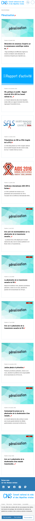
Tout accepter (7, 517)
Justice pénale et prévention (13, 368)
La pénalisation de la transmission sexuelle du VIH (15, 281)
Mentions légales (17, 504)
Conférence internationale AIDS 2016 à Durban (17, 187)
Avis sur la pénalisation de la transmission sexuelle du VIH (14, 327)
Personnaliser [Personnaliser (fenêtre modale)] (28, 517)
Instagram (20, 487)
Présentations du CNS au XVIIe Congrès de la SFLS (17, 141)
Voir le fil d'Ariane (5, 10)
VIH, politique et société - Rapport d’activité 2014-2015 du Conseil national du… (15, 94)
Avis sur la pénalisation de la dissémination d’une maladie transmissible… (14, 461)
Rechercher (28, 2)
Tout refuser (17, 517)
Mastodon (25, 487)
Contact (3, 504)
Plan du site (9, 504)
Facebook (14, 487)
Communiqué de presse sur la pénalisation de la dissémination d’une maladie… (17, 413)
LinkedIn (3, 487)
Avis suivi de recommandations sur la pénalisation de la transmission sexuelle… (16, 234)
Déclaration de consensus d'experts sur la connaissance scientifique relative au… (17, 46)
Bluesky (9, 487)
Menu (32, 2)
